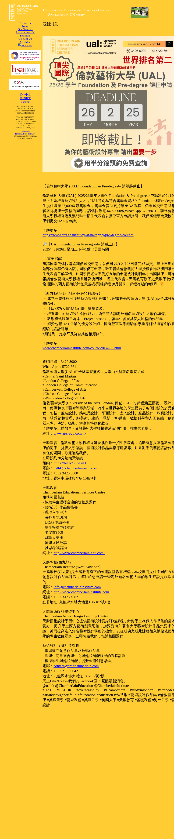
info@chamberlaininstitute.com (77, 587)
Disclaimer (25, 132)
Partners (25, 35)
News (25, 26)
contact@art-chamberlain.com (76, 666)
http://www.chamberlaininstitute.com (81, 592)
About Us (25, 22)
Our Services (25, 29)
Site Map (25, 41)
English (25, 101)
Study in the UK (25, 32)
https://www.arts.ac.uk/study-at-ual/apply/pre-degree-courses (87, 235)
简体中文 (25, 94)
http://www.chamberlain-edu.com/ (79, 553)
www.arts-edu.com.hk (70, 433)
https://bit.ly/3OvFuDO (71, 463)
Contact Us (25, 38)
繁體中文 (25, 98)
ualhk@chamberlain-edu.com (76, 468)
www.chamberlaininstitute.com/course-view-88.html (81, 348)
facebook (25, 45)
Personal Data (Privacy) (25, 134)
